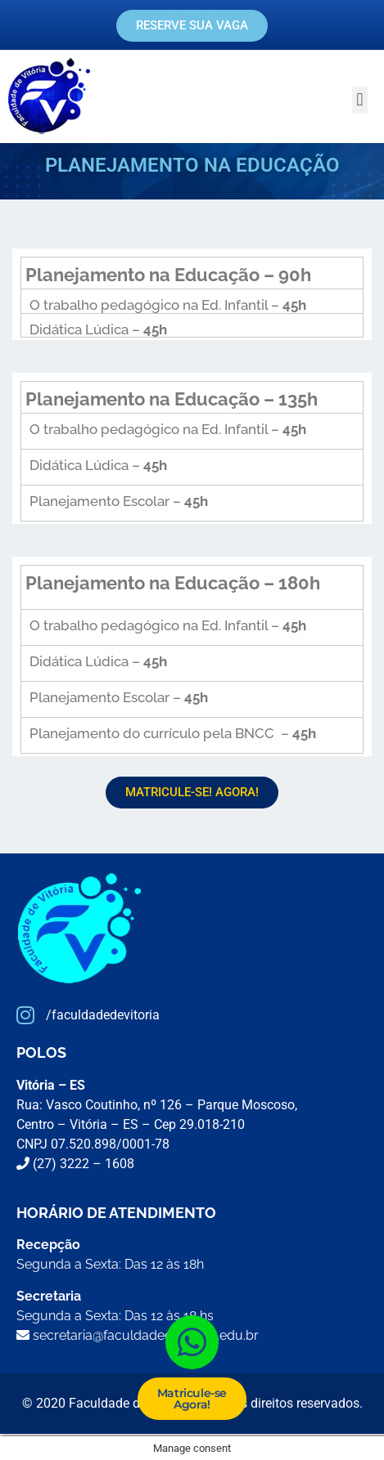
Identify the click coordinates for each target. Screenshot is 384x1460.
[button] (360, 100)
